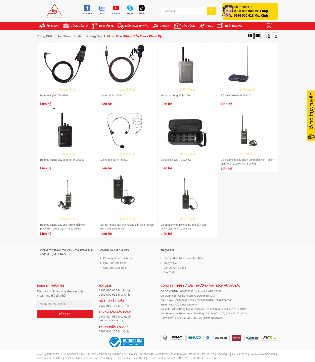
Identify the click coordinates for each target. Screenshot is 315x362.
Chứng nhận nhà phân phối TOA (183, 258)
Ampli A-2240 (72, 358)
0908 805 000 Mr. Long (251, 11)
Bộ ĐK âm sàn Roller (205, 358)
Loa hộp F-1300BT (48, 354)
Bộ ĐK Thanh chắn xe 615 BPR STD (169, 358)
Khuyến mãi (170, 262)
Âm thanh (65, 36)
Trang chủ (44, 36)
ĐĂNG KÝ (65, 313)
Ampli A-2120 (239, 354)
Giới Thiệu (170, 272)
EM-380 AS (130, 354)
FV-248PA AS (179, 354)
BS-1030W (223, 354)
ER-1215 (194, 354)
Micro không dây (90, 36)
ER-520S (104, 354)
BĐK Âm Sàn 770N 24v (96, 358)
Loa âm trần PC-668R (262, 354)
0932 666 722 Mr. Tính (114, 305)
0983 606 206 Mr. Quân (115, 331)
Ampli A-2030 (88, 354)
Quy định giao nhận (115, 267)
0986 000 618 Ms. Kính (251, 15)
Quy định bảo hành (115, 262)
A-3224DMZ (146, 354)
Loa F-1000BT (69, 354)
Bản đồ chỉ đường (175, 267)
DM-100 (116, 354)
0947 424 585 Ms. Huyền (115, 316)
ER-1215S (208, 354)
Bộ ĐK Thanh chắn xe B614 (129, 358)
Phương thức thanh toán (118, 258)
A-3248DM (162, 354)
